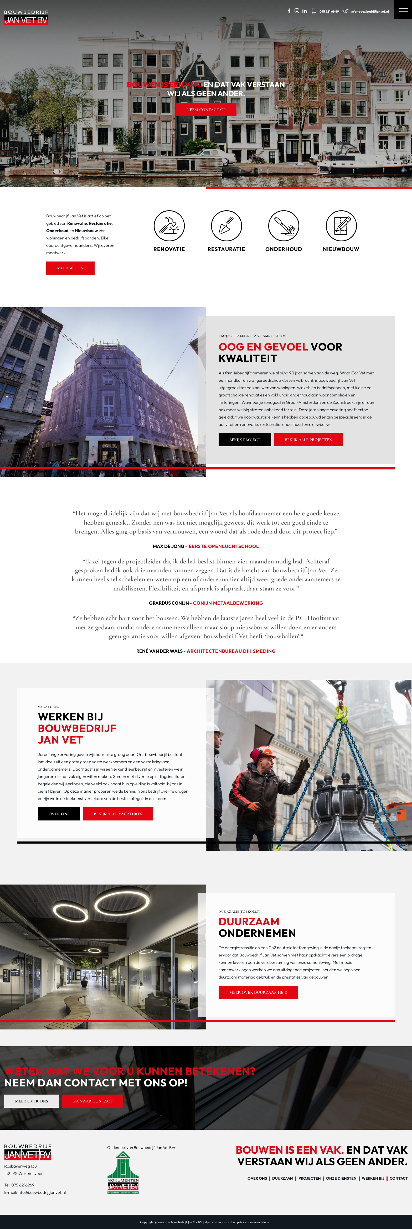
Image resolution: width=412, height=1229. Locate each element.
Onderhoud (57, 230)
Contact (399, 1178)
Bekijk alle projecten (308, 439)
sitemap (267, 1222)
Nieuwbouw (86, 230)
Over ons (59, 814)
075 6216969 (22, 1185)
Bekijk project (244, 439)
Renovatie (77, 223)
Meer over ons (31, 1101)
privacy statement (248, 1222)
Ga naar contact (92, 1101)
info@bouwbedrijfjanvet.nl (365, 10)
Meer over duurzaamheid (258, 992)
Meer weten (70, 268)
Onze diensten (341, 1178)
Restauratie (100, 223)
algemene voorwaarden (220, 1222)
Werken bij (373, 1178)
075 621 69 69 (324, 10)
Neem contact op (206, 109)
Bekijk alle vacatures (118, 814)
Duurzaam (282, 1178)
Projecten (309, 1178)
